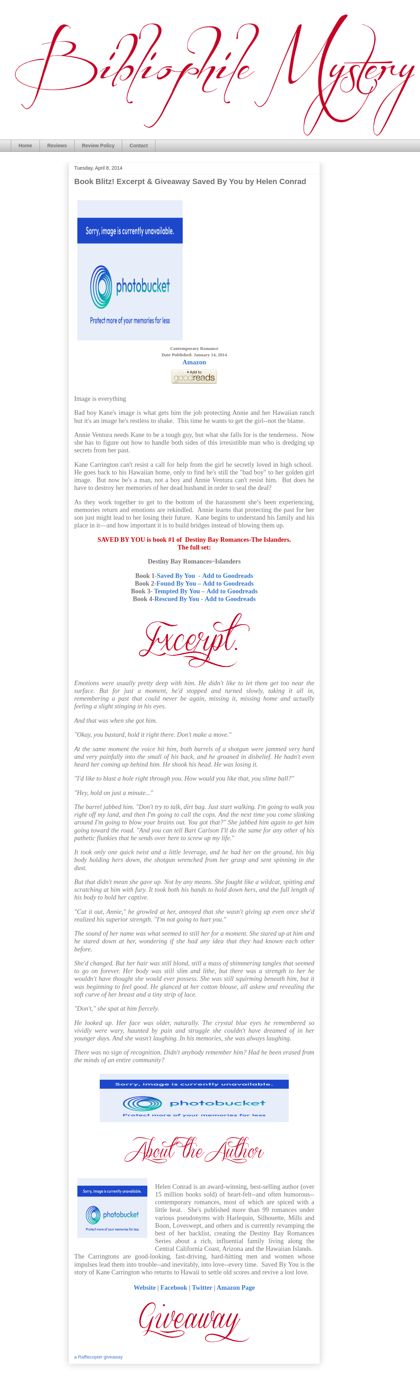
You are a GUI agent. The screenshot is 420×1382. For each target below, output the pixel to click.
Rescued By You (176, 598)
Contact (139, 145)
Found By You (176, 583)
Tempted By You (177, 591)
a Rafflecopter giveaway (98, 1357)
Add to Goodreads (227, 575)
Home (25, 145)
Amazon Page (236, 1287)
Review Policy (98, 145)
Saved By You (177, 575)
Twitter (202, 1287)
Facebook (173, 1287)
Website (145, 1287)
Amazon (194, 362)
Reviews (57, 145)
